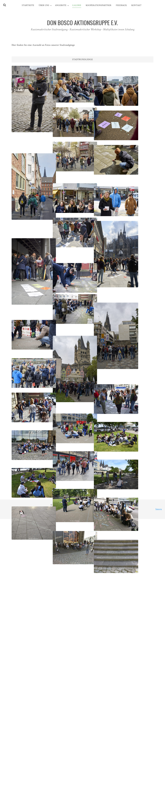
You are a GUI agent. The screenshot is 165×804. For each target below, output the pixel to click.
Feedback (121, 5)
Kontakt (136, 5)
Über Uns (44, 5)
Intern (158, 509)
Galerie (76, 5)
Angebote (60, 5)
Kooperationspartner (98, 5)
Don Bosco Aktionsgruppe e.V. (85, 505)
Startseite (28, 5)
